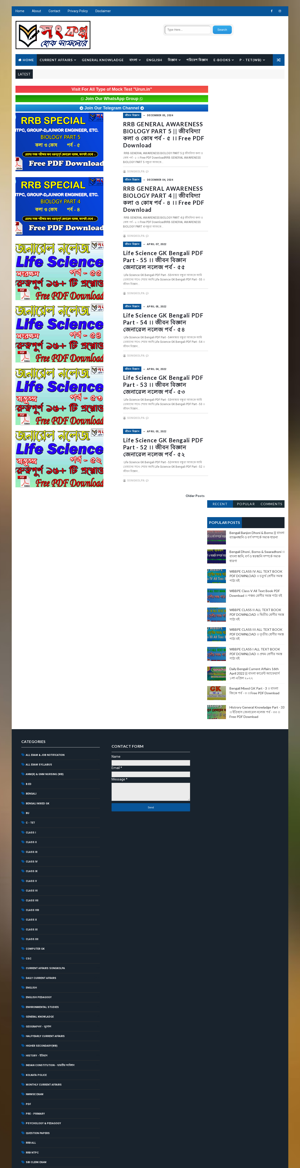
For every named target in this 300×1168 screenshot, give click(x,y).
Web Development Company (54, 1160)
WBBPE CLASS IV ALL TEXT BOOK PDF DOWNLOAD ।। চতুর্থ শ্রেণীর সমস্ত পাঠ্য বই (256, 159)
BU (27, 592)
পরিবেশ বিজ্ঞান (197, 60)
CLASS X (31, 698)
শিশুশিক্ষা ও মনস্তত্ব (35, 1134)
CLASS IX (31, 650)
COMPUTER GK (35, 727)
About (36, 12)
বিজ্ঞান (172, 60)
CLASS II (31, 621)
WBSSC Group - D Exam (41, 1057)
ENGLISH (31, 766)
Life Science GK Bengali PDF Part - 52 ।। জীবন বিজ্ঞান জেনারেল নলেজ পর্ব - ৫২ (150, 445)
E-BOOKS (221, 60)
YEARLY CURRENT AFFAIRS (42, 1067)
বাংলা (133, 60)
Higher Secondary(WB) (41, 824)
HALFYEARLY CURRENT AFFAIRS (45, 815)
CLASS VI (31, 669)
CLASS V (31, 660)
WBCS (29, 999)
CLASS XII (32, 718)
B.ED (28, 563)
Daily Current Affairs (41, 757)
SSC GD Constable (38, 970)
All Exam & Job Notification (45, 534)
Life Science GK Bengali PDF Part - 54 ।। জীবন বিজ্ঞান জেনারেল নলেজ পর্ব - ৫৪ (150, 321)
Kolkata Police (36, 854)
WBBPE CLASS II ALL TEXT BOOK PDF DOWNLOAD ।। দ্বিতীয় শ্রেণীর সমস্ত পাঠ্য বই (257, 197)
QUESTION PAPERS (37, 912)
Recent (220, 87)
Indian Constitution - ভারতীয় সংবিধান (50, 844)
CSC (28, 737)
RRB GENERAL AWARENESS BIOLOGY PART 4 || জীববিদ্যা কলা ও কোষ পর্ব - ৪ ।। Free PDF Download (148, 199)
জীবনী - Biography (38, 1095)
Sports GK (33, 960)
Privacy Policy (78, 12)
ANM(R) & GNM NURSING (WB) (44, 553)
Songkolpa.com (114, 1160)
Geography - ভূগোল (38, 805)
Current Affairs (55, 60)
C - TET (30, 601)
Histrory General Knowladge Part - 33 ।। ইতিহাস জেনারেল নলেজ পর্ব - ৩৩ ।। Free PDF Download (257, 295)
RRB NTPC (32, 931)
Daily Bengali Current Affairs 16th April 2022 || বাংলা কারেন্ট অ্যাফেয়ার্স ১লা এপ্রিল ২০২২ (255, 256)
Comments (272, 87)
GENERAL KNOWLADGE (39, 795)
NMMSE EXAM (34, 873)
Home (19, 12)
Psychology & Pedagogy (43, 902)
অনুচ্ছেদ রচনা (33, 1076)
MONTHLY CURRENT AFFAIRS (43, 863)
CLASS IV (31, 640)
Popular (246, 87)
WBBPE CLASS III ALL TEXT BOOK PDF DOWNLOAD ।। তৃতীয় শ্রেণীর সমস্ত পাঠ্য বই (257, 217)
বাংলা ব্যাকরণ (33, 1115)
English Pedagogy (38, 776)
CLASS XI (31, 708)
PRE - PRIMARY (35, 892)
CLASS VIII (32, 689)
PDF (28, 883)
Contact (54, 12)
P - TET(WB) (250, 60)
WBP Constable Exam (40, 1018)
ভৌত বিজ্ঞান (32, 1125)
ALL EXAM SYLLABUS (39, 543)
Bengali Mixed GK (37, 582)
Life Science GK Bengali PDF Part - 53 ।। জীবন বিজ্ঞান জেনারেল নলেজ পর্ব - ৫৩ (150, 383)
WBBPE (30, 989)
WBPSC (30, 1028)
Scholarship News (39, 950)
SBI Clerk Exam (36, 941)
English (154, 60)
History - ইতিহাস (36, 834)
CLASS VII (32, 679)
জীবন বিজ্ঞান (112, 115)
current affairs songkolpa (45, 747)
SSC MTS (32, 980)
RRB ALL (31, 921)
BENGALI (31, 572)
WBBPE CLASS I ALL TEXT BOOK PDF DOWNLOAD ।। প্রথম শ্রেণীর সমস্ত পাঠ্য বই (256, 237)
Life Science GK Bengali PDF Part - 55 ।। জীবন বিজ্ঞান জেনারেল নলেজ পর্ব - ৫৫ (150, 259)
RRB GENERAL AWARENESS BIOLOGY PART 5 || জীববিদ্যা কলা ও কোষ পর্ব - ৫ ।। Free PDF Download (148, 135)
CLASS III (31, 631)
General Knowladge (103, 60)
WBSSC (30, 1038)
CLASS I (31, 611)
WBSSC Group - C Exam (41, 1047)
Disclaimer (103, 12)
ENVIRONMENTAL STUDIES (42, 786)
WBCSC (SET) (34, 1009)
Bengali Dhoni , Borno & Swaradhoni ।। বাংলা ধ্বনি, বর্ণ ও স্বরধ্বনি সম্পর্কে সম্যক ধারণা (257, 139)
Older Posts (185, 494)
